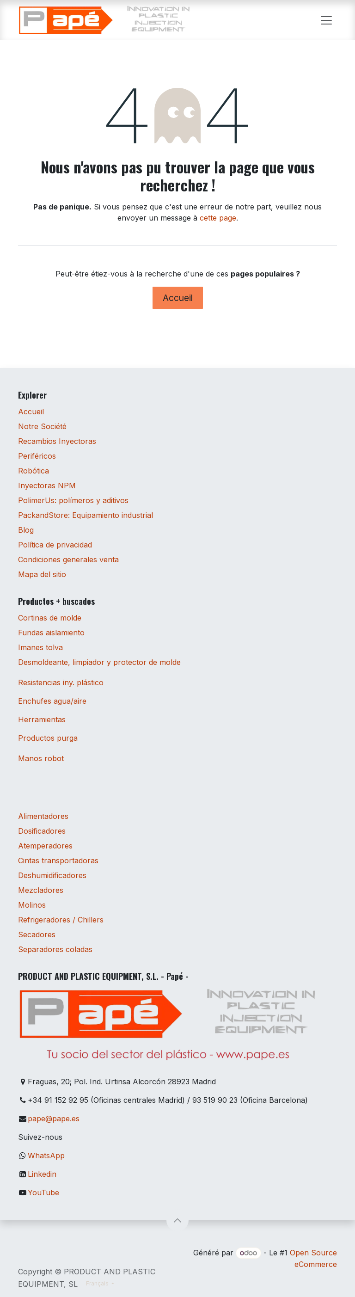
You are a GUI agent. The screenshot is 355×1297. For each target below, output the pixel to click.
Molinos (32, 905)
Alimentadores (43, 816)
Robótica (33, 470)
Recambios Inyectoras (57, 441)
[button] (177, 1220)
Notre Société (42, 426)
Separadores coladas (55, 949)
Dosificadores (42, 831)
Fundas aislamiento (51, 632)
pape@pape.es (54, 1118)
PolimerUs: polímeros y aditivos (73, 500)
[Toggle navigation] (326, 20)
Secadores (36, 934)
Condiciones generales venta (68, 559)
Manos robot (41, 758)
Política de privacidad (55, 544)
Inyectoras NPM (47, 485)
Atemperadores (45, 845)
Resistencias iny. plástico (61, 682)
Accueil (178, 297)
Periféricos (37, 456)
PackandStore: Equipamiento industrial (85, 515)
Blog (26, 530)
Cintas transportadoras (58, 860)
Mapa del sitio (42, 574)
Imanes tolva (40, 647)
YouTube (43, 1192)
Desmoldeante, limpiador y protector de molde (99, 662)
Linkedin (42, 1174)
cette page (218, 217)
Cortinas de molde (49, 617)
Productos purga (48, 738)
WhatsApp (46, 1155)
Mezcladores (40, 890)
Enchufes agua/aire (52, 701)
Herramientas (42, 719)
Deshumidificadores (52, 875)
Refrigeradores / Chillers (61, 919)
